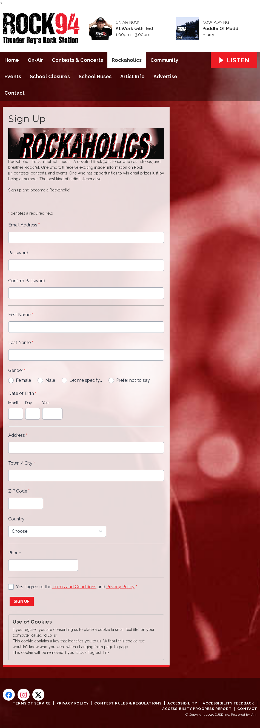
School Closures (50, 76)
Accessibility (182, 703)
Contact (14, 93)
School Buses (95, 76)
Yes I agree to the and (76, 586)
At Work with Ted (134, 28)
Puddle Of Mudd (220, 28)
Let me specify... (85, 380)
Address (17, 435)
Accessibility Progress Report (197, 709)
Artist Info (132, 76)
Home (11, 60)
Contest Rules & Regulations (128, 703)
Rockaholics (127, 60)
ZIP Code (19, 491)
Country (16, 519)
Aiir (253, 715)
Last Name (20, 342)
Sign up (22, 601)
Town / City (21, 463)
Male (50, 380)
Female (23, 380)
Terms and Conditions (74, 586)
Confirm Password (26, 280)
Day (28, 403)
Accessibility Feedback (228, 703)
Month (13, 403)
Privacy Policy (120, 586)
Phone (14, 552)
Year (46, 403)
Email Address (24, 225)
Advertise (165, 76)
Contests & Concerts (77, 60)
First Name (20, 314)
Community (164, 60)
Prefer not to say (133, 380)
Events (12, 76)
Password (18, 252)
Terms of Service (32, 703)
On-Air (35, 60)
